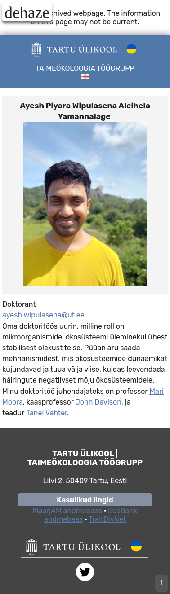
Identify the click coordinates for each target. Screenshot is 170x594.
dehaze (26, 12)
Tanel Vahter (46, 413)
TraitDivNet (107, 519)
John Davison (98, 402)
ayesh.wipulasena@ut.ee (43, 315)
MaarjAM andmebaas (67, 510)
